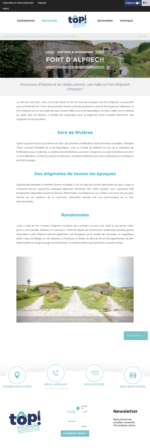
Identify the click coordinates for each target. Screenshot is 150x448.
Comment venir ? (75, 433)
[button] (26, 21)
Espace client (133, 2)
